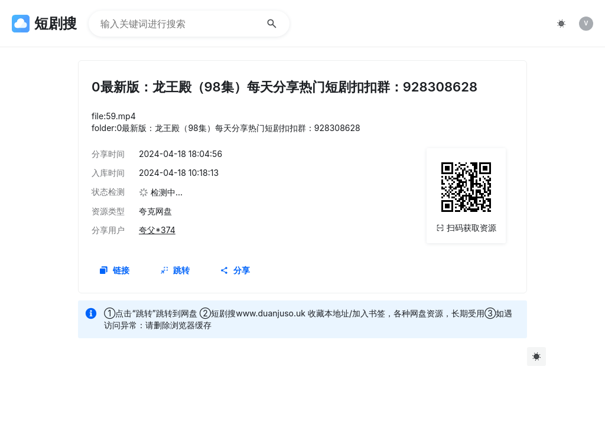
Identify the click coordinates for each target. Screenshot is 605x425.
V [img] (586, 23)
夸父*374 (157, 230)
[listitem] (586, 24)
